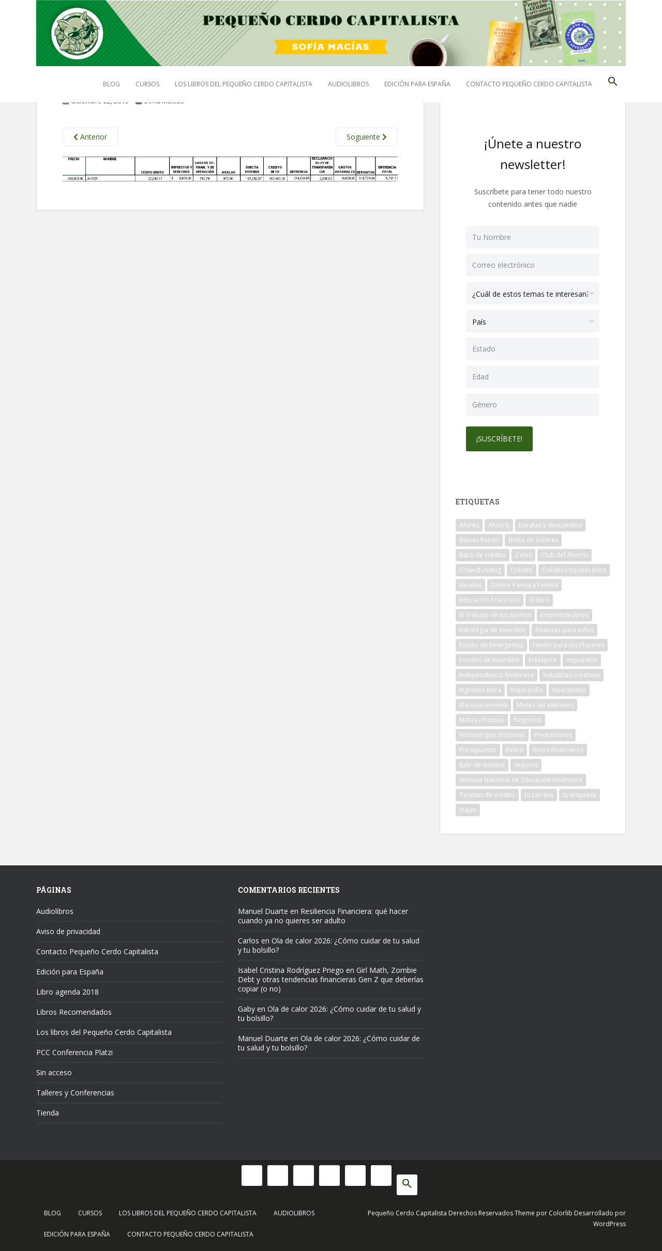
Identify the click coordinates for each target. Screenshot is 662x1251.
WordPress (609, 1223)
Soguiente (367, 137)
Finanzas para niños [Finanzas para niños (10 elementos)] (564, 630)
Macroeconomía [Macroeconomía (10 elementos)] (483, 704)
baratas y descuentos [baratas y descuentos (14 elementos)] (550, 525)
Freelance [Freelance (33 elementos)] (543, 659)
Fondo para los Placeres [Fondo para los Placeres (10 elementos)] (568, 644)
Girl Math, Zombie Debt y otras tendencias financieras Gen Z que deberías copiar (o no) (331, 979)
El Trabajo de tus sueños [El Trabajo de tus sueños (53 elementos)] (495, 615)
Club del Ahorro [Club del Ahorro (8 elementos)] (564, 555)
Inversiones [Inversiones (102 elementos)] (569, 689)
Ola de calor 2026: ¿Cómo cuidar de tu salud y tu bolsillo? (328, 945)
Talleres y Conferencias (75, 1092)
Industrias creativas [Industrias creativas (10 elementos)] (571, 674)
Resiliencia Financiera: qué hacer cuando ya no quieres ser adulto (323, 915)
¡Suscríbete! (499, 439)
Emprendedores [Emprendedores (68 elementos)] (564, 615)
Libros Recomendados (74, 1012)
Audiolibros (348, 84)
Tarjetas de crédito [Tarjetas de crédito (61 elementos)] (487, 794)
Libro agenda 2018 (67, 992)
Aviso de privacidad (68, 931)
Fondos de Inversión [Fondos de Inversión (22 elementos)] (489, 659)
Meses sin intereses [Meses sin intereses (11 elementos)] (545, 704)
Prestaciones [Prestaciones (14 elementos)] (553, 734)
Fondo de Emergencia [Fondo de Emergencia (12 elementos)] (491, 644)
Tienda (47, 1113)
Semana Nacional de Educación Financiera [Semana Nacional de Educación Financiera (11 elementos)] (520, 779)
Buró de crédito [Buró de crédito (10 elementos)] (482, 555)
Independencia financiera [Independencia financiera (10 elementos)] (496, 674)
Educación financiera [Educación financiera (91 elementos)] (489, 600)
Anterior (90, 137)
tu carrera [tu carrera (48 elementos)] (538, 794)
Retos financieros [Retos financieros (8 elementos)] (558, 749)
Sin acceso (54, 1072)
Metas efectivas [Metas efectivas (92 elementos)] (481, 719)
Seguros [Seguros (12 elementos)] (526, 764)
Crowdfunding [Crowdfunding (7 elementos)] (480, 570)
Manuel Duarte (263, 911)
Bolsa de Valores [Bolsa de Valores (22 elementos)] (533, 540)
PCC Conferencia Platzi (74, 1052)
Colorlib (561, 1213)
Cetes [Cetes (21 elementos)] (523, 555)
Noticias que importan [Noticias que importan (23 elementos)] (492, 734)
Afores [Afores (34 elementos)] (469, 525)
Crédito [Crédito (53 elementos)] (521, 570)
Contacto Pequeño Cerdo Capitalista (529, 84)
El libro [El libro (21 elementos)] (539, 600)
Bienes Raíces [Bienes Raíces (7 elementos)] (479, 540)
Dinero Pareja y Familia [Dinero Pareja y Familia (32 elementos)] (524, 585)
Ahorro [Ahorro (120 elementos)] (498, 525)
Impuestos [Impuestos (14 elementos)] (581, 659)
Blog (111, 84)
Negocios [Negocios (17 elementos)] (527, 719)
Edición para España (417, 84)
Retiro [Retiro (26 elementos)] (514, 749)
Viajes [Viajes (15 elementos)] (467, 809)
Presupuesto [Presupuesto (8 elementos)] (477, 749)
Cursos (147, 84)
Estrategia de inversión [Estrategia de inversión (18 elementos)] (492, 630)
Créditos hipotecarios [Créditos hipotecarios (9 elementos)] (574, 570)
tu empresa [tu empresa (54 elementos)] (579, 794)
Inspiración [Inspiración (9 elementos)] (526, 689)
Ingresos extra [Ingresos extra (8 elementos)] (480, 689)
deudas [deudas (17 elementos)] (470, 585)
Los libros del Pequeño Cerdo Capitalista (243, 84)
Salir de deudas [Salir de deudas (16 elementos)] (482, 764)
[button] (613, 84)
